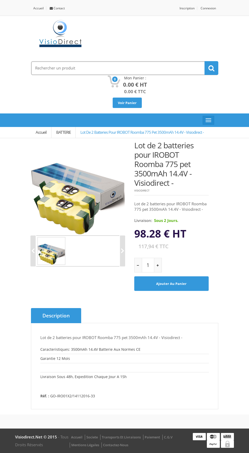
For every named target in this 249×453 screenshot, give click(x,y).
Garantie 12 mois (55, 358)
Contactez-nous (115, 445)
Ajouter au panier (171, 283)
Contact (57, 8)
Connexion (208, 8)
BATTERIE (63, 132)
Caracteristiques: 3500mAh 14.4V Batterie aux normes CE (90, 349)
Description (56, 315)
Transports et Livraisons (121, 437)
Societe (92, 437)
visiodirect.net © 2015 (36, 436)
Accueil (38, 8)
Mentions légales (85, 445)
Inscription (187, 8)
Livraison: (143, 220)
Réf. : (44, 395)
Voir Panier (127, 102)
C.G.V (168, 437)
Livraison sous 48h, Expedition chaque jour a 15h (83, 376)
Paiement (152, 437)
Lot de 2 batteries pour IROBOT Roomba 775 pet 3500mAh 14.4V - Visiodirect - (142, 132)
